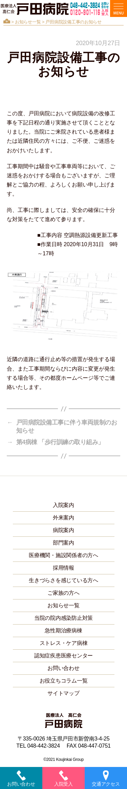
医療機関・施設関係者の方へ (63, 555)
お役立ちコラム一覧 (64, 681)
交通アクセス (106, 778)
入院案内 (63, 505)
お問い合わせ (63, 668)
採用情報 (63, 568)
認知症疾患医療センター (63, 655)
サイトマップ (63, 693)
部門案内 (63, 543)
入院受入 (63, 778)
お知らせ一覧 (28, 21)
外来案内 (63, 517)
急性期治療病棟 (63, 630)
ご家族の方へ (63, 593)
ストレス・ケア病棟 (64, 643)
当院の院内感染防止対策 (63, 618)
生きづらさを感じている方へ (63, 580)
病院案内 (63, 530)
